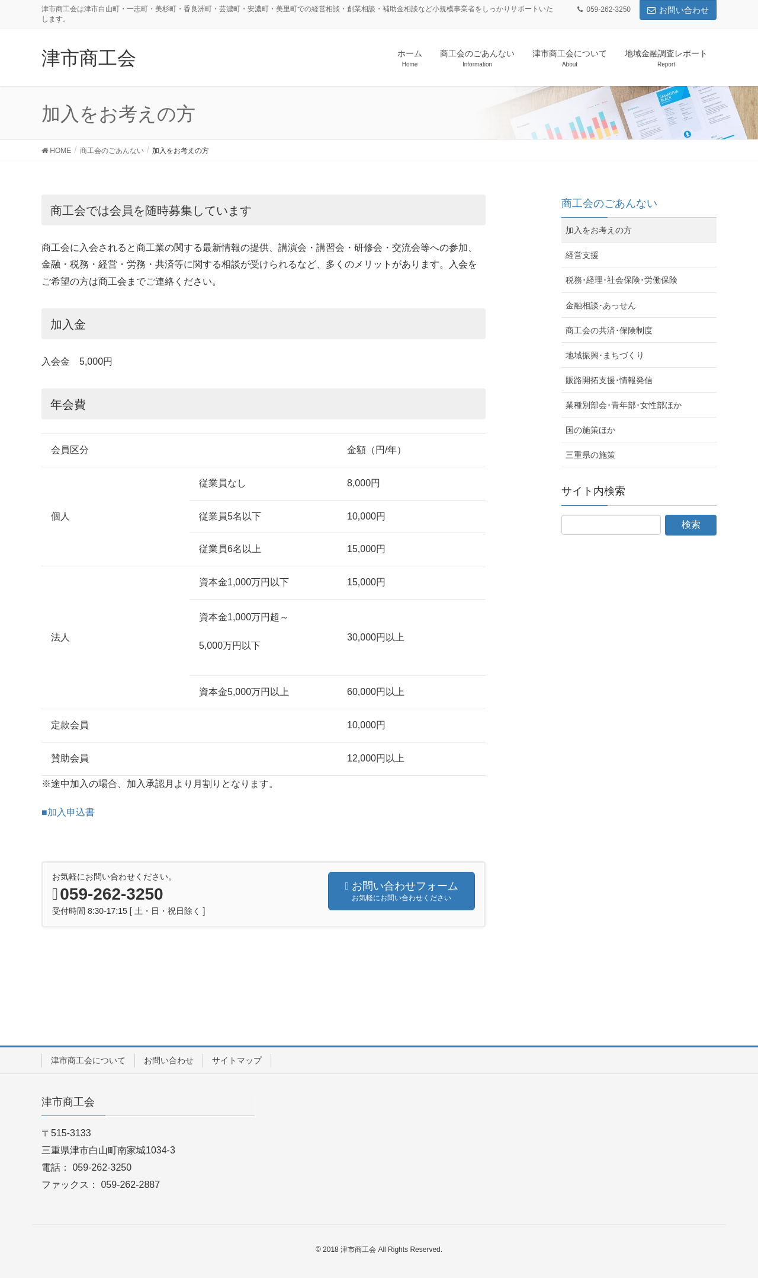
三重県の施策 (590, 455)
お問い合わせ (678, 10)
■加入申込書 (68, 812)
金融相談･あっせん (601, 305)
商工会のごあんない (609, 203)
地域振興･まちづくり (605, 355)
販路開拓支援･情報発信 (609, 380)
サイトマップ (237, 1060)
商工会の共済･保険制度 (609, 330)
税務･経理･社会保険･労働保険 (621, 280)
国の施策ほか (590, 430)
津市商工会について (88, 1060)
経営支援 (582, 255)
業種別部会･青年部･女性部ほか (624, 405)
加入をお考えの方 (599, 230)
